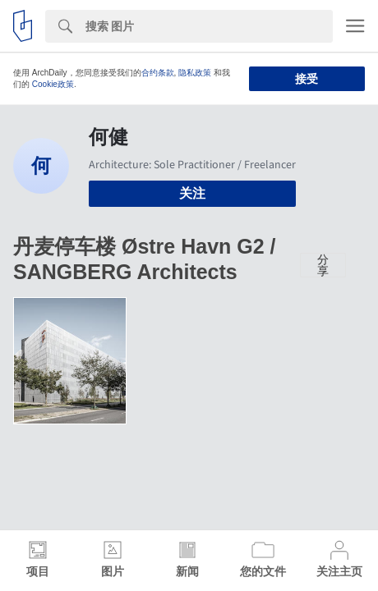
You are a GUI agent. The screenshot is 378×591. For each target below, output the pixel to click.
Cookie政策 (53, 84)
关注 (192, 193)
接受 (306, 78)
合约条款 (157, 72)
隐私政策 (194, 72)
